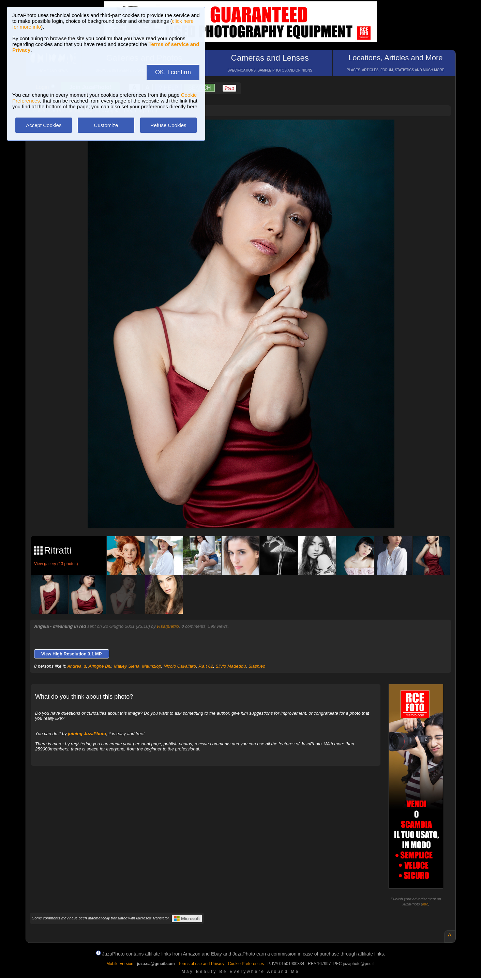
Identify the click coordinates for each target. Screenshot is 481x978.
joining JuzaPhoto (87, 733)
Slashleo (256, 666)
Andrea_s (76, 666)
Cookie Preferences (246, 963)
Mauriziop (151, 666)
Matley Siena (126, 666)
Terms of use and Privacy (201, 963)
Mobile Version (119, 963)
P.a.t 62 (205, 666)
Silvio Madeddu (230, 666)
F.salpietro (168, 626)
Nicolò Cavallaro (180, 666)
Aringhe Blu (100, 666)
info (425, 904)
